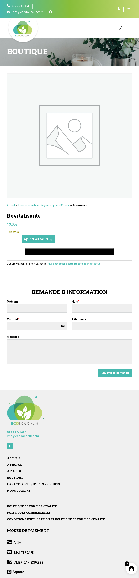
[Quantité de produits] (12, 239)
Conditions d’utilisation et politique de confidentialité (56, 519)
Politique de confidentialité (32, 506)
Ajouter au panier (36, 239)
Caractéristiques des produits (33, 484)
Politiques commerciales (29, 512)
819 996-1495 (18, 6)
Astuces (14, 471)
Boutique (15, 477)
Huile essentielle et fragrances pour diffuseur (43, 205)
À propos (14, 464)
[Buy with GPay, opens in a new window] (69, 251)
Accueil (11, 205)
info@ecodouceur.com (25, 12)
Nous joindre (18, 490)
